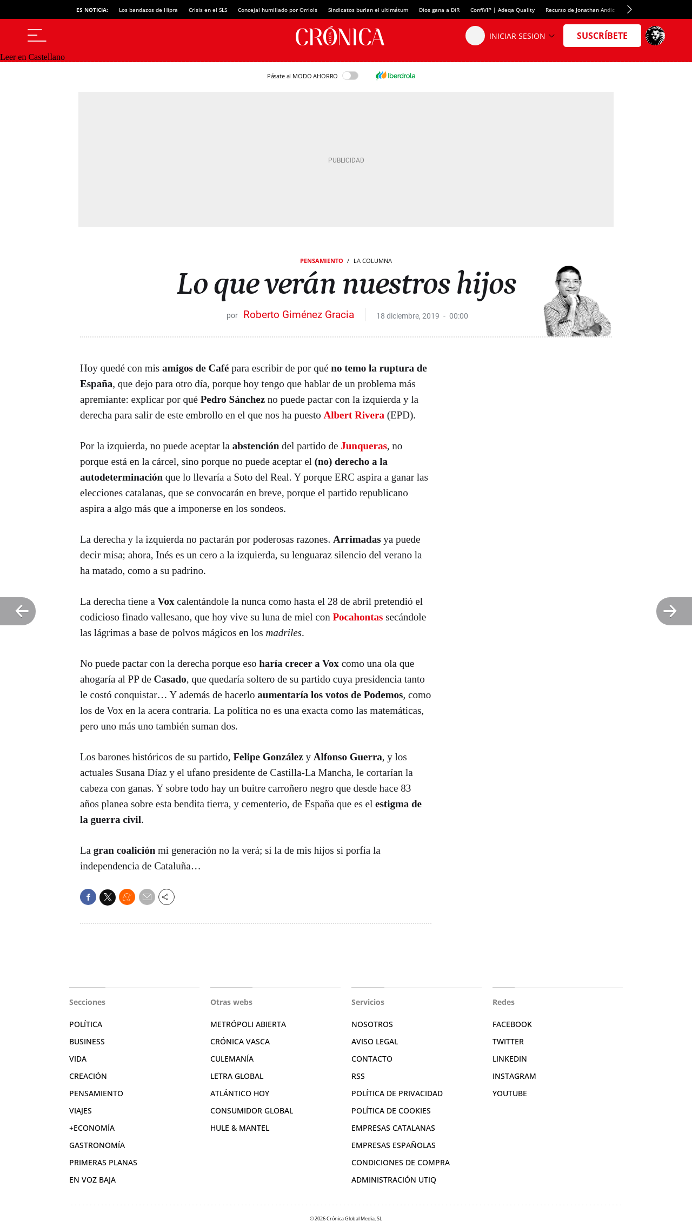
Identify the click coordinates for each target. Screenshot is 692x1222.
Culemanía (232, 1059)
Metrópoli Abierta (248, 1024)
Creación (88, 1076)
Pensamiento (321, 260)
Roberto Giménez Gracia (298, 314)
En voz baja (92, 1179)
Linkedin (510, 1059)
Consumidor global (251, 1110)
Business (87, 1041)
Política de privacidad (397, 1093)
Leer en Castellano (32, 57)
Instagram (514, 1076)
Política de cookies (391, 1110)
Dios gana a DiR (439, 9)
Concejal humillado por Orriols (277, 9)
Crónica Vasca (240, 1041)
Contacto (371, 1059)
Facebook (512, 1024)
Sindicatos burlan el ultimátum (368, 9)
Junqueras (364, 445)
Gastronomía (97, 1145)
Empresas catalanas (393, 1128)
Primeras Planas (103, 1162)
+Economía (92, 1128)
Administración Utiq (393, 1179)
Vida (77, 1059)
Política (85, 1024)
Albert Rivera (354, 415)
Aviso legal (374, 1041)
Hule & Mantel (239, 1128)
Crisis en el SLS (208, 9)
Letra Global (236, 1076)
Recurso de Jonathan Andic (580, 9)
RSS (358, 1076)
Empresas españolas (393, 1145)
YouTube (510, 1093)
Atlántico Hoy (239, 1093)
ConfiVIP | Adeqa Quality (502, 9)
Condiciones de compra (400, 1162)
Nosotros (372, 1024)
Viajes (80, 1110)
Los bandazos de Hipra (148, 9)
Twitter (508, 1041)
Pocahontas (358, 617)
